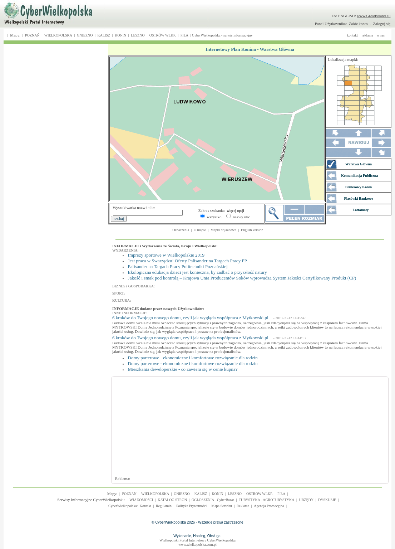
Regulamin (164, 506)
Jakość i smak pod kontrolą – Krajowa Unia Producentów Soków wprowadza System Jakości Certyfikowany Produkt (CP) (242, 278)
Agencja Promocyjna (269, 506)
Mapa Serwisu (221, 506)
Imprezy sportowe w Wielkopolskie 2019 (166, 255)
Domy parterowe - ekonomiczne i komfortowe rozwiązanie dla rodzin (193, 357)
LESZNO (137, 35)
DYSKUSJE (327, 500)
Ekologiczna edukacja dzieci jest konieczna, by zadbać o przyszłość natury (197, 272)
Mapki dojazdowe (223, 230)
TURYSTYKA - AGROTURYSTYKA (267, 500)
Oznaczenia (180, 230)
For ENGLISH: (361, 16)
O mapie (200, 230)
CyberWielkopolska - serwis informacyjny (222, 35)
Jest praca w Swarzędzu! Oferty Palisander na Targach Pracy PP (187, 260)
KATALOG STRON (172, 500)
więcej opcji (236, 211)
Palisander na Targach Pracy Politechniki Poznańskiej (178, 266)
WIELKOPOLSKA (58, 35)
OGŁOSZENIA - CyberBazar (213, 500)
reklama (367, 35)
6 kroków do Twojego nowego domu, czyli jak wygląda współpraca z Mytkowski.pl (190, 317)
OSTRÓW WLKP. (162, 35)
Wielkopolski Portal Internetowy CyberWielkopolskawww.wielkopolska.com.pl (197, 542)
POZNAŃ (32, 35)
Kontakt (145, 506)
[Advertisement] (231, 430)
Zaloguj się (381, 23)
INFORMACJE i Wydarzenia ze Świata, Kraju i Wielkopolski (164, 246)
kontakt (352, 35)
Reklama (243, 506)
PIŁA (184, 35)
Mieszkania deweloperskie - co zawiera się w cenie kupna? (183, 369)
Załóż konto (358, 23)
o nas (381, 35)
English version (252, 230)
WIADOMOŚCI (141, 500)
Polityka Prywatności (191, 506)
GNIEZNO (85, 35)
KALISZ (103, 35)
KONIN (120, 35)
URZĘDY (306, 500)
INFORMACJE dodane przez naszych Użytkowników (157, 308)
